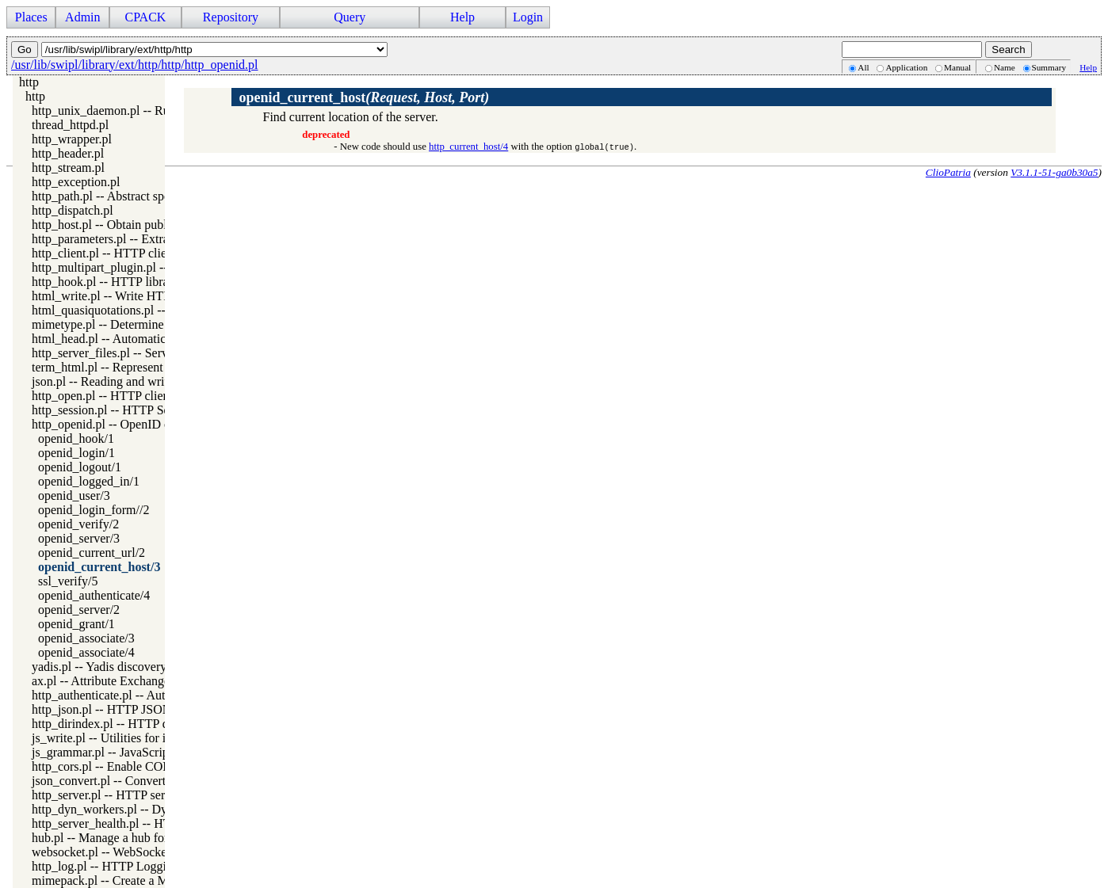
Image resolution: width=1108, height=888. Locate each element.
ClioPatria (948, 172)
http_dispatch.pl (72, 210)
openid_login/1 (76, 452)
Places (31, 17)
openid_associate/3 (86, 638)
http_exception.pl (76, 182)
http (29, 82)
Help (462, 17)
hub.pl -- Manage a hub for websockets (131, 837)
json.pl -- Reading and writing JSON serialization (157, 381)
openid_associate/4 (86, 652)
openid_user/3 (74, 495)
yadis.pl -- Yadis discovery (99, 666)
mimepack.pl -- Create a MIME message (135, 880)
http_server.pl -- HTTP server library (125, 795)
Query (349, 17)
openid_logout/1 (79, 467)
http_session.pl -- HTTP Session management (147, 410)
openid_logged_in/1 (88, 481)
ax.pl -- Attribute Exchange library (119, 681)
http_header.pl (68, 153)
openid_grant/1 (76, 624)
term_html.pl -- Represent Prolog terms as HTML (158, 367)
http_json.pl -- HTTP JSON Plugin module (140, 709)
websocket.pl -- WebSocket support (122, 852)
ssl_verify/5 (68, 581)
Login (528, 17)
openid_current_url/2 (91, 552)
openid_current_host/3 (99, 567)
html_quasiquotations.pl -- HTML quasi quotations (161, 310)
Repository (230, 17)
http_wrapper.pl (72, 139)
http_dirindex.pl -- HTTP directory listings (140, 723)
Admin (82, 17)
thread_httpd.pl (70, 124)
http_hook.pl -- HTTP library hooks (122, 281)
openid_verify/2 (78, 524)
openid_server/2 (79, 609)
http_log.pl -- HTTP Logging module (126, 866)
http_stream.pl (68, 167)
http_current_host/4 (468, 146)
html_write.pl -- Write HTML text (118, 296)
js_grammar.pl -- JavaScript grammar (126, 752)
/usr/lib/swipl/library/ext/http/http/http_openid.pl (134, 64)
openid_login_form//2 (93, 509)
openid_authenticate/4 (94, 595)
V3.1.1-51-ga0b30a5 (1054, 172)
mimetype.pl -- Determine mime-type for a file (150, 324)
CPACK (145, 17)
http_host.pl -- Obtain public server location (143, 224)
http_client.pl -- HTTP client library (122, 253)
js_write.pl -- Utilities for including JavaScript (149, 738)
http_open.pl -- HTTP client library (121, 395)
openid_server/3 (79, 538)
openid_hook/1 (76, 438)
